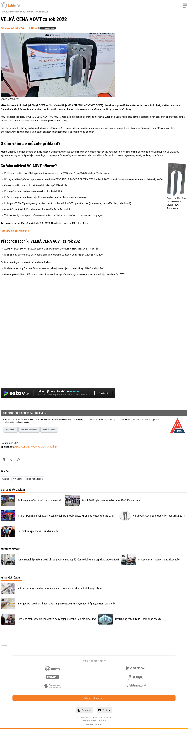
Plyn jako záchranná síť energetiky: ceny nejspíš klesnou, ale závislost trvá (57, 618)
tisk (4, 460)
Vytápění (17, 478)
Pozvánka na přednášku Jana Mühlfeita (38, 531)
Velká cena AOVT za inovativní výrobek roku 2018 (159, 515)
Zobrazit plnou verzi (94, 698)
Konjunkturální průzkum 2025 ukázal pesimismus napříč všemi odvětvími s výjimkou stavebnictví (68, 559)
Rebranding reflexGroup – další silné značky (138, 618)
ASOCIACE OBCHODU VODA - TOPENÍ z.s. (19, 28)
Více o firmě (10, 430)
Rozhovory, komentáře (16, 12)
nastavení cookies (94, 724)
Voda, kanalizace (34, 478)
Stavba (5, 478)
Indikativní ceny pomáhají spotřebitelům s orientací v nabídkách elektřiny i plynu (60, 588)
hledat (18, 460)
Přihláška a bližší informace (15, 230)
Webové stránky (49, 430)
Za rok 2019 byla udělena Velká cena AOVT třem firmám (111, 500)
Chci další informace (29, 430)
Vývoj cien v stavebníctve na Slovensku (159, 559)
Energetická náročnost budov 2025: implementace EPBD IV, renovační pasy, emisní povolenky (66, 603)
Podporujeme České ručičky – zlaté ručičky (40, 500)
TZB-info (4, 12)
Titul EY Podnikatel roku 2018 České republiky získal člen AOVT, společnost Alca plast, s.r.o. (66, 515)
